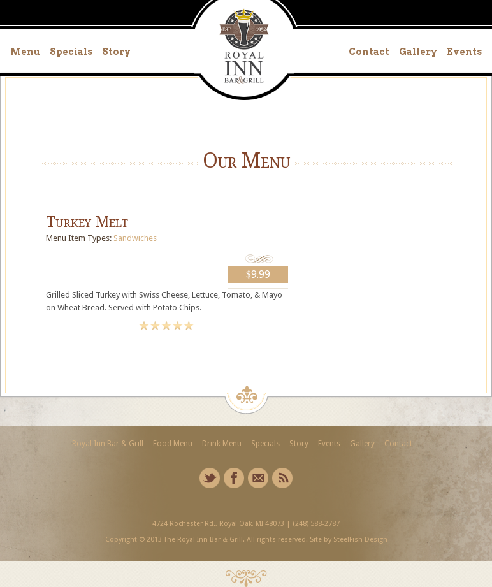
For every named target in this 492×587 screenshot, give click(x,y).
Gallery (418, 52)
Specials (71, 52)
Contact (369, 52)
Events (464, 52)
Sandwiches (135, 238)
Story (116, 52)
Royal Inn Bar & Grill (107, 443)
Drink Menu (222, 443)
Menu (25, 52)
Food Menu (172, 443)
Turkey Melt (87, 222)
